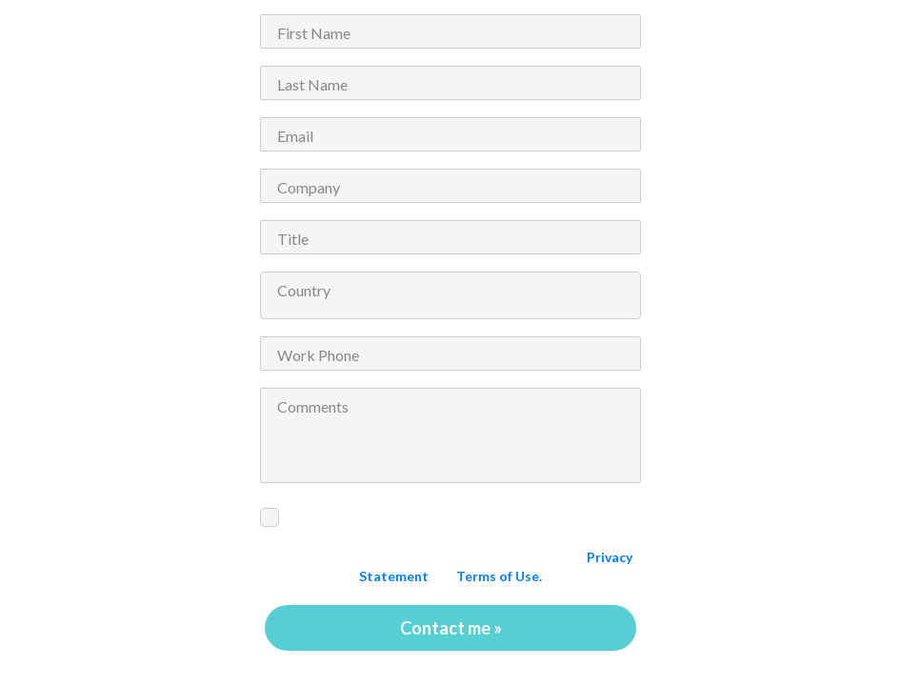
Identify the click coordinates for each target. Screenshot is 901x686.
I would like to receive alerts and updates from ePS (449, 513)
